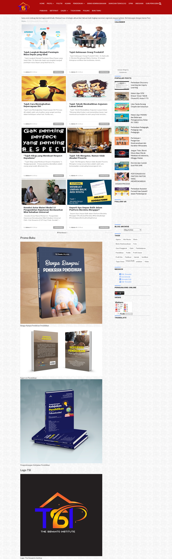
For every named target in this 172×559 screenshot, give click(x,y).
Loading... (126, 46)
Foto (135, 244)
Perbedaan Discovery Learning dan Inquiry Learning (139, 85)
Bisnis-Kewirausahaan (123, 244)
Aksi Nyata (127, 239)
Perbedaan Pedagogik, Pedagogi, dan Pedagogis (140, 129)
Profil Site (119, 257)
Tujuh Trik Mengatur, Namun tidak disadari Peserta (87, 157)
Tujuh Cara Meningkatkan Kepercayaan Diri (37, 105)
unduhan (139, 262)
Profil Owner (137, 253)
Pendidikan (120, 253)
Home (24, 21)
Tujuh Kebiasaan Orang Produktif (86, 52)
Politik (128, 253)
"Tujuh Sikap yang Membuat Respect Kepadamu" (43, 157)
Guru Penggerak (121, 248)
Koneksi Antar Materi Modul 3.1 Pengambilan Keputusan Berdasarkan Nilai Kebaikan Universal (43, 209)
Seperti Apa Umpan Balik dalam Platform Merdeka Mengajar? (85, 208)
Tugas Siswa (120, 262)
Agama (118, 239)
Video (147, 262)
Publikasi (128, 257)
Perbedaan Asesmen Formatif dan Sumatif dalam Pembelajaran (139, 191)
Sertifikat (145, 257)
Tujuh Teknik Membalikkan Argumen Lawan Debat (88, 105)
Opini (131, 248)
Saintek (136, 257)
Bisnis (135, 239)
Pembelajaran (141, 248)
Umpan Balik (58, 72)
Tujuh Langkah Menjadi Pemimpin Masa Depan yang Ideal (41, 53)
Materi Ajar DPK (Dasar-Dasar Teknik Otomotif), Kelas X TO (139, 95)
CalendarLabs (123, 72)
